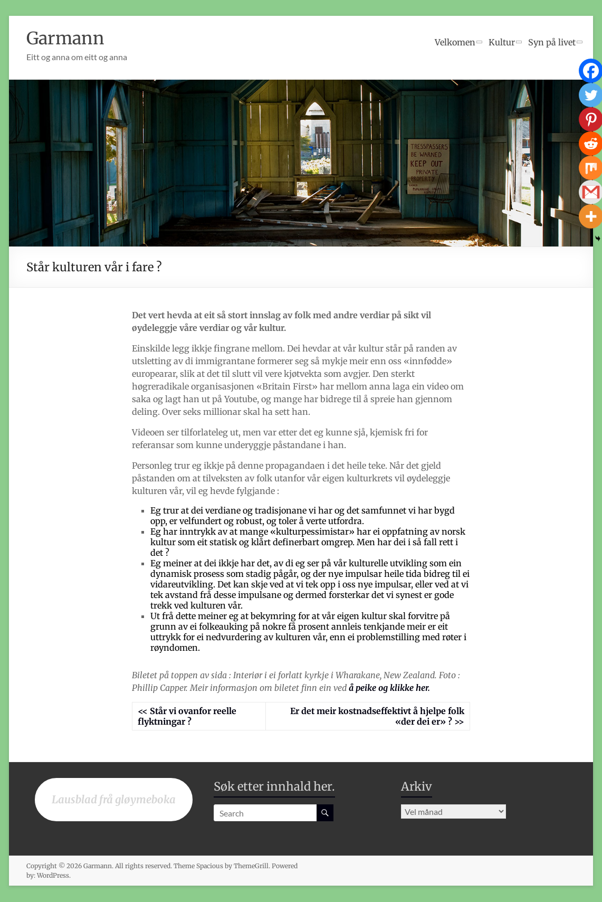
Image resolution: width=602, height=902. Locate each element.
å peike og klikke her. (388, 688)
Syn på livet (552, 42)
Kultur (502, 42)
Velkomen (455, 42)
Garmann (69, 38)
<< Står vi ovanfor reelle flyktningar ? (187, 716)
